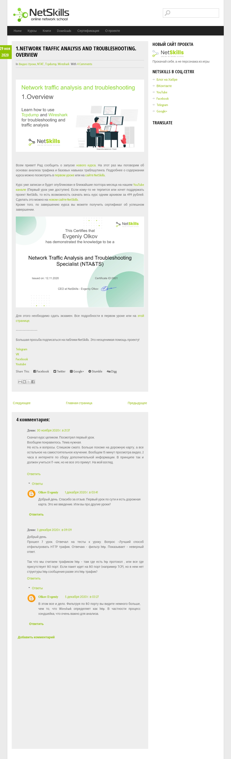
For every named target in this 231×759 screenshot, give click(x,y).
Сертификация (88, 31)
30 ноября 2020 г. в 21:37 (53, 430)
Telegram (21, 349)
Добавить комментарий (36, 637)
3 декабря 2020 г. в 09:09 (54, 530)
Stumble (95, 371)
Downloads (64, 31)
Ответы (37, 484)
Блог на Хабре (167, 80)
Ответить (34, 474)
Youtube (21, 364)
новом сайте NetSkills (63, 200)
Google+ (77, 371)
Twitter (59, 371)
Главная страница (79, 403)
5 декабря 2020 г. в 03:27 (82, 597)
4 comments (84, 64)
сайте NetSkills (95, 175)
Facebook (22, 359)
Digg (112, 371)
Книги (47, 31)
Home (18, 31)
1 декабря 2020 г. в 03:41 (81, 492)
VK (17, 354)
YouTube (162, 92)
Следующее (21, 403)
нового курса (86, 165)
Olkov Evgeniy (48, 492)
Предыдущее (137, 403)
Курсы (32, 31)
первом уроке (64, 175)
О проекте (112, 31)
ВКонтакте (164, 86)
